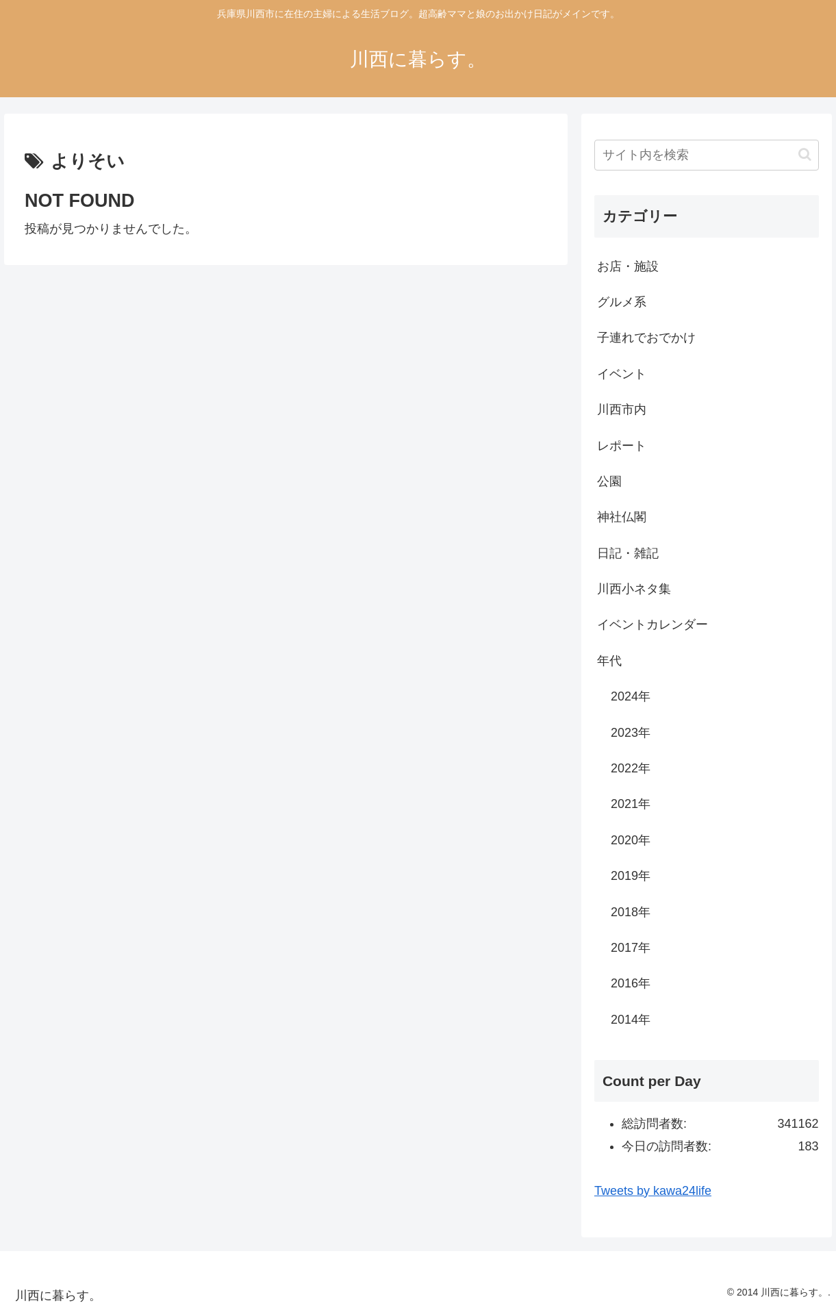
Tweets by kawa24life (652, 1191)
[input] (706, 155)
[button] (805, 154)
